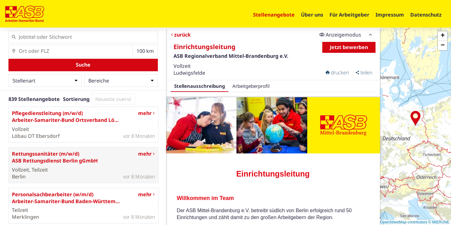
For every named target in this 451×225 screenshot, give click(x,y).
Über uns (312, 14)
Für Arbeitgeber (349, 14)
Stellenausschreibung (199, 86)
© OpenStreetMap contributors (401, 222)
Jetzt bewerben (349, 47)
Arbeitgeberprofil (251, 86)
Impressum (390, 14)
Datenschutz (426, 14)
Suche (83, 64)
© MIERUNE (438, 222)
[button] (415, 118)
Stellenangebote (274, 14)
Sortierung (76, 99)
